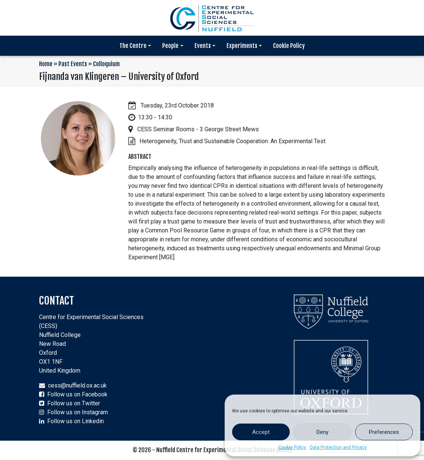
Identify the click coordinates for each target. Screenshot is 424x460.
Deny (322, 432)
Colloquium (106, 64)
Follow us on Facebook (77, 394)
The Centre (133, 45)
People (170, 45)
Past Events (72, 64)
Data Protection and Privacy (338, 447)
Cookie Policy (292, 447)
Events (203, 45)
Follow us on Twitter (73, 403)
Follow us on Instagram (77, 412)
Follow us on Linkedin (75, 421)
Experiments (242, 45)
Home (45, 64)
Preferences (384, 432)
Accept (261, 432)
